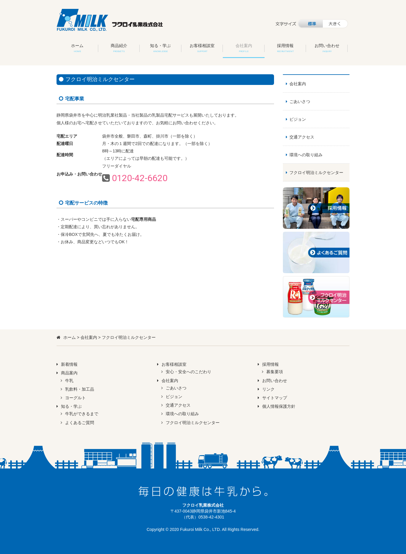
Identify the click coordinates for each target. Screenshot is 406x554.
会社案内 (244, 48)
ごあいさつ (299, 101)
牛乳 (69, 380)
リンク (268, 389)
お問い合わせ (327, 48)
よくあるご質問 (79, 422)
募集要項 (274, 371)
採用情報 (285, 48)
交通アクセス (301, 137)
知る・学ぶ (160, 48)
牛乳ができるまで (81, 413)
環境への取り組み (306, 154)
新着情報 (69, 364)
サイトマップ (274, 397)
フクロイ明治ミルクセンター (316, 172)
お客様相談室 (202, 48)
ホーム (77, 48)
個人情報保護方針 (278, 406)
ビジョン (297, 119)
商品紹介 (119, 48)
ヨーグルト (75, 397)
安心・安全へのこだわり (188, 371)
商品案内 (69, 373)
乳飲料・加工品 (79, 389)
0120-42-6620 (139, 178)
